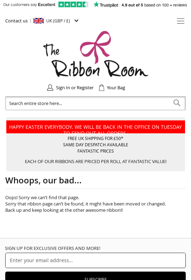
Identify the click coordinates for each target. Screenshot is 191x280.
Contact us (16, 21)
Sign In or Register (75, 87)
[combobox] (95, 103)
